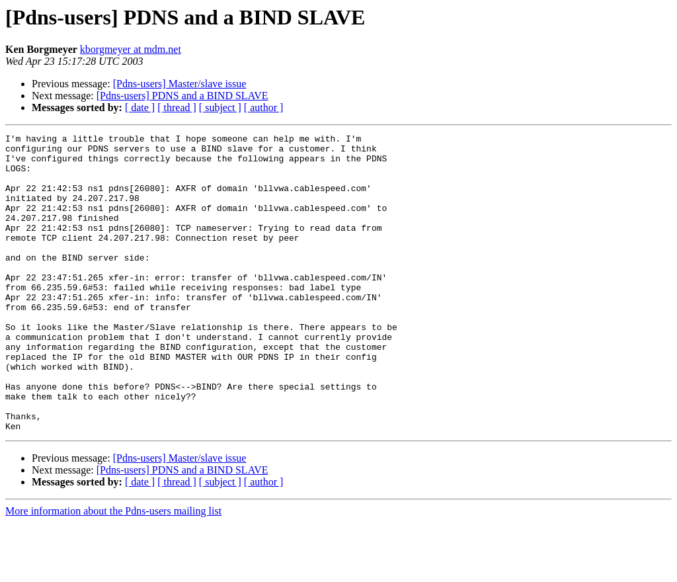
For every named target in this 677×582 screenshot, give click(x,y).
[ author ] (264, 107)
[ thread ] (176, 107)
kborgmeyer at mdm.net (130, 49)
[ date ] (140, 107)
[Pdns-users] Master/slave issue (180, 83)
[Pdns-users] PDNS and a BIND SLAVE (182, 95)
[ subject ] (220, 107)
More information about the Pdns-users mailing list (113, 570)
